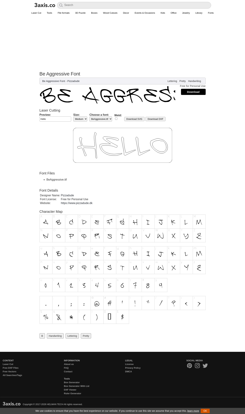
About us (69, 364)
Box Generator (72, 382)
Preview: (45, 114)
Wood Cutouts (110, 13)
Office (174, 13)
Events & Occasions (145, 13)
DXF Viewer (70, 389)
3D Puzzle (80, 13)
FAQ (66, 368)
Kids (163, 13)
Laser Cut (36, 13)
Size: (76, 114)
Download (193, 91)
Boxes (94, 13)
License (129, 364)
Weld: (118, 115)
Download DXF (155, 119)
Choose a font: (99, 114)
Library (199, 13)
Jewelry (186, 13)
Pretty (182, 81)
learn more (193, 410)
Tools (49, 13)
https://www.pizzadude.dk (77, 203)
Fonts (211, 13)
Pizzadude (73, 81)
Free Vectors (9, 371)
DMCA (128, 371)
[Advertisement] (123, 44)
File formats (64, 13)
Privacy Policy (133, 368)
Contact (68, 371)
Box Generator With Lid (76, 386)
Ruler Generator (72, 393)
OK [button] (205, 410)
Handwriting (194, 81)
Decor (126, 13)
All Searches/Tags (12, 375)
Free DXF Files (11, 368)
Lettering (172, 81)
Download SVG (134, 119)
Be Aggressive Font (53, 81)
